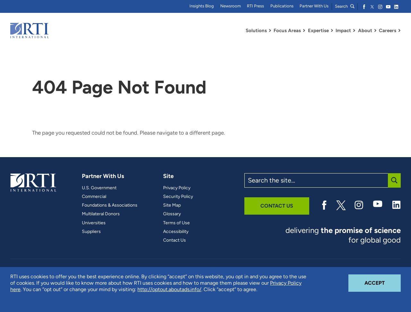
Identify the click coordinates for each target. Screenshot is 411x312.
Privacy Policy (176, 188)
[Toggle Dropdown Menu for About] (375, 30)
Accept (382, 280)
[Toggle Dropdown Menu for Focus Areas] (304, 30)
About (365, 30)
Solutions (256, 30)
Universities (94, 223)
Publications (281, 6)
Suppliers (91, 231)
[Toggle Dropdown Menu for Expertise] (332, 30)
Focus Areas (287, 30)
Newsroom (230, 6)
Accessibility (175, 231)
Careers (387, 30)
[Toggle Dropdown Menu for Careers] (399, 30)
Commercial (94, 196)
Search (344, 6)
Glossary (172, 214)
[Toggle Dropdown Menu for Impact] (354, 30)
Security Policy (178, 196)
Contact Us (174, 240)
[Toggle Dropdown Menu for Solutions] (270, 30)
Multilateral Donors (101, 214)
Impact (343, 30)
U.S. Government (99, 188)
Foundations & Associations (109, 205)
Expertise (318, 30)
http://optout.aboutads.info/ (169, 289)
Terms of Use (176, 223)
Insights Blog (201, 6)
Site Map (172, 205)
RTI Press (255, 6)
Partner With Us (314, 6)
